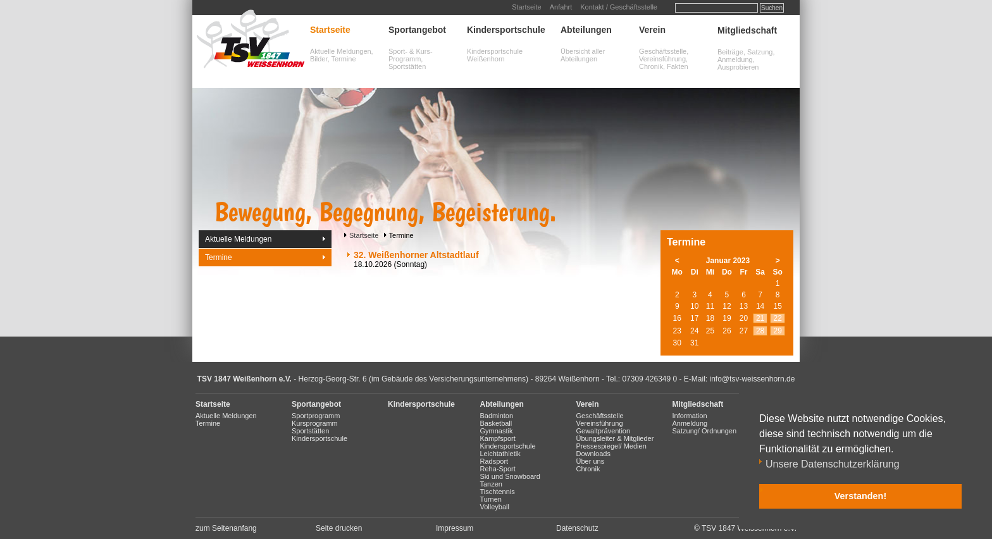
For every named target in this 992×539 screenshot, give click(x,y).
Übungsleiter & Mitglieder (615, 438)
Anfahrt (561, 7)
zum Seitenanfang (226, 528)
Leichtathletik (500, 453)
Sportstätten (310, 431)
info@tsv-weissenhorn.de (752, 379)
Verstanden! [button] (860, 496)
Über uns (590, 461)
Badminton (497, 415)
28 (760, 330)
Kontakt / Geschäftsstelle (618, 7)
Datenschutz (577, 528)
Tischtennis (497, 491)
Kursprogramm (315, 423)
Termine (218, 257)
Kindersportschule (506, 30)
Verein (652, 30)
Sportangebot (417, 30)
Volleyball (494, 507)
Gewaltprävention (603, 431)
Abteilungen (586, 30)
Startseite (526, 7)
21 (760, 318)
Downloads (593, 453)
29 (778, 330)
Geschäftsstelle (600, 415)
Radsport (494, 461)
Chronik (588, 469)
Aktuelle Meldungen (238, 239)
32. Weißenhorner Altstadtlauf (416, 255)
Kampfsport (498, 438)
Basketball (496, 423)
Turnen (491, 499)
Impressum (454, 528)
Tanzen (491, 484)
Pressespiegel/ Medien (611, 446)
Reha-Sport (498, 469)
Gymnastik (496, 431)
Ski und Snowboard (510, 476)
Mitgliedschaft (747, 30)
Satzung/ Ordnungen (705, 431)
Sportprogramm (316, 415)
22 (778, 318)
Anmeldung (690, 423)
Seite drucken (339, 528)
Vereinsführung (599, 423)
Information (690, 415)
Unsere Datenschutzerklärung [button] (833, 464)
